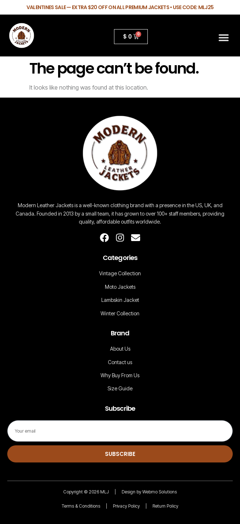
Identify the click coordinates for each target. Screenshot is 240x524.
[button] (224, 37)
